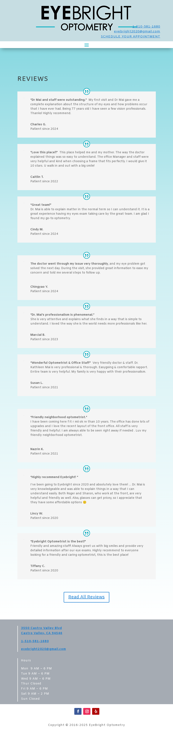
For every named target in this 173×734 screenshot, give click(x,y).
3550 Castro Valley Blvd (41, 628)
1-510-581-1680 (146, 27)
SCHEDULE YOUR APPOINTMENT (130, 37)
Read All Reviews (86, 597)
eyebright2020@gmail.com (137, 31)
